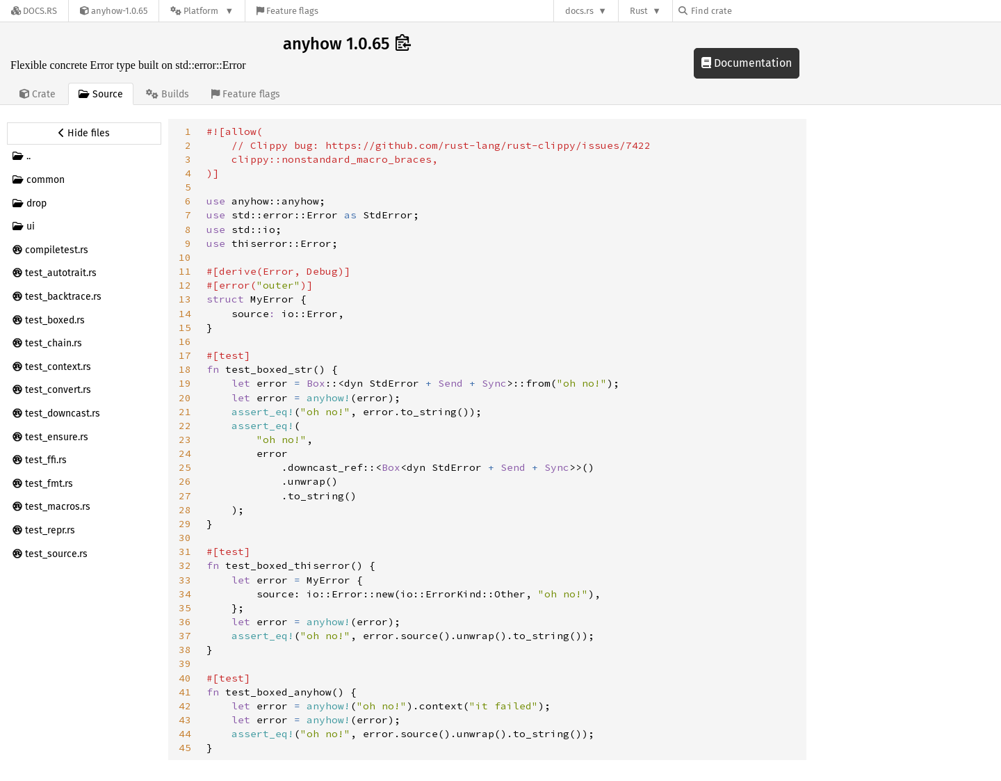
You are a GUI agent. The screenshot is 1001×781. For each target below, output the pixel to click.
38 (185, 649)
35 (185, 608)
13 (185, 299)
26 (185, 481)
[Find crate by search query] (748, 11)
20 (185, 398)
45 (185, 747)
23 (185, 439)
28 (185, 510)
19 (185, 383)
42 (185, 706)
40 (185, 678)
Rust (639, 11)
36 (185, 621)
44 (185, 733)
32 (185, 565)
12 (185, 285)
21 (185, 411)
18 (185, 369)
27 (185, 496)
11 (185, 271)
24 (185, 453)
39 (185, 663)
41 (185, 692)
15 (185, 327)
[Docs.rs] (34, 11)
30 (185, 537)
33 (185, 580)
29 (185, 523)
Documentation (746, 63)
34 (185, 594)
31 (185, 551)
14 (185, 313)
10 (185, 257)
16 (185, 341)
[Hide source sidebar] (84, 133)
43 (185, 720)
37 (185, 635)
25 (185, 467)
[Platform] (202, 11)
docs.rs (579, 11)
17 (185, 355)
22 (185, 425)
